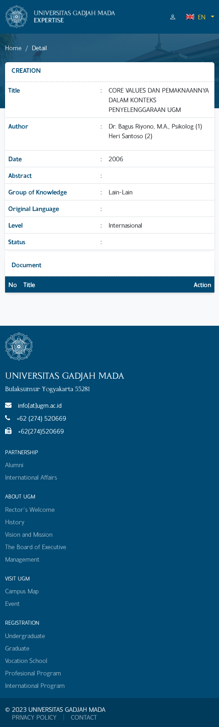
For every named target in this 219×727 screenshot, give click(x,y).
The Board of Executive (35, 547)
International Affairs (31, 477)
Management (22, 559)
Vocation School (26, 660)
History (14, 522)
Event (12, 603)
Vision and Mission (28, 534)
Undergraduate (25, 635)
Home (13, 48)
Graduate (17, 648)
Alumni (14, 465)
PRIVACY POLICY (34, 717)
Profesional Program (33, 673)
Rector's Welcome (30, 509)
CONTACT (84, 717)
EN (195, 17)
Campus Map (22, 591)
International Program (35, 685)
